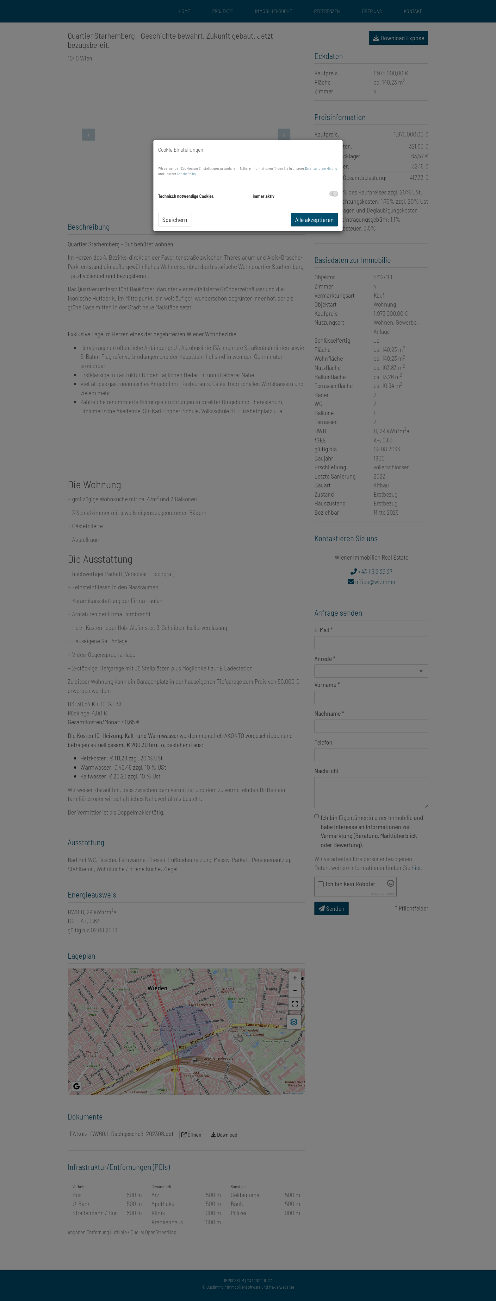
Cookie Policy (186, 173)
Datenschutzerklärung (321, 168)
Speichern (174, 219)
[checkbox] (333, 193)
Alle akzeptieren (314, 219)
